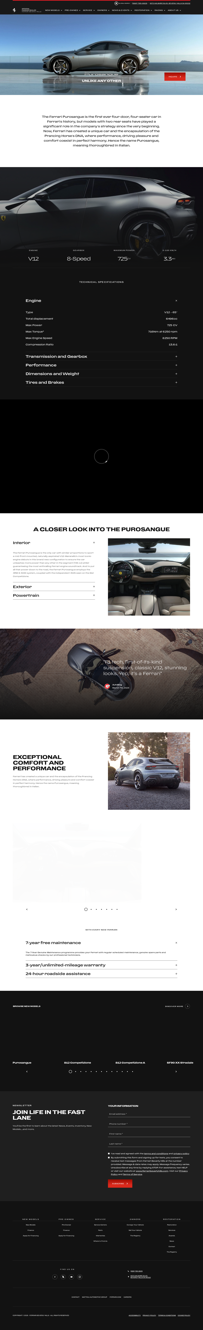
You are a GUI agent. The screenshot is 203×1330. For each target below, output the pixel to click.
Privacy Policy (149, 1315)
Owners (102, 10)
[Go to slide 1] (70, 1071)
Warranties (100, 1235)
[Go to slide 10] (117, 1071)
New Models (52, 10)
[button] (101, 300)
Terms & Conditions (167, 1315)
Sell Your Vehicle (135, 1230)
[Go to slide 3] (80, 1071)
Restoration (142, 10)
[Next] (176, 1071)
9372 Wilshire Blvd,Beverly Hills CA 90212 (140, 1276)
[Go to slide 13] (132, 1071)
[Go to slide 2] (75, 1071)
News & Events (120, 10)
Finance (31, 1230)
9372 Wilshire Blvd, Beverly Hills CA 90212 (170, 3)
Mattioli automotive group (94, 1297)
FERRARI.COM (115, 1297)
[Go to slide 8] (106, 1071)
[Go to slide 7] (101, 1071)
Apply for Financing (31, 1235)
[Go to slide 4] (86, 1071)
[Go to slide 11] (122, 1071)
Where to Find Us (100, 1241)
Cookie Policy (184, 1315)
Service (87, 10)
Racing (159, 10)
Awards (172, 1235)
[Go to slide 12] (127, 1071)
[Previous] (26, 1071)
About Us (173, 10)
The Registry (135, 1235)
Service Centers (100, 1225)
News (172, 1241)
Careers (127, 1297)
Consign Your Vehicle (135, 1225)
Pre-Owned (71, 10)
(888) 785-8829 (139, 3)
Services (171, 1230)
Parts (100, 1230)
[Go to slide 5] (91, 1071)
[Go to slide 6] (96, 1071)
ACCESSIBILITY (135, 1315)
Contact (172, 1246)
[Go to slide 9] (111, 1071)
